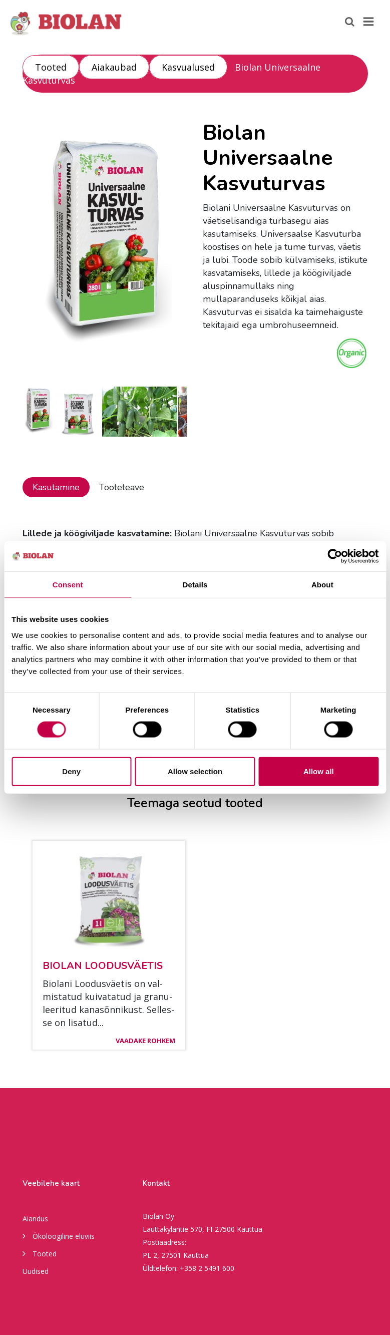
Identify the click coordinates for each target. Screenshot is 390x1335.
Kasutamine (56, 487)
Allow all (318, 771)
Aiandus (35, 1218)
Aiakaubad (114, 67)
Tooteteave (121, 487)
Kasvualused (188, 67)
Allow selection (195, 771)
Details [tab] (195, 584)
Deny (71, 771)
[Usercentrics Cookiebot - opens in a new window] (334, 556)
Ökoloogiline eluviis (59, 1235)
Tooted (51, 67)
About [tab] (322, 584)
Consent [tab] (68, 584)
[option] (105, 246)
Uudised (36, 1271)
